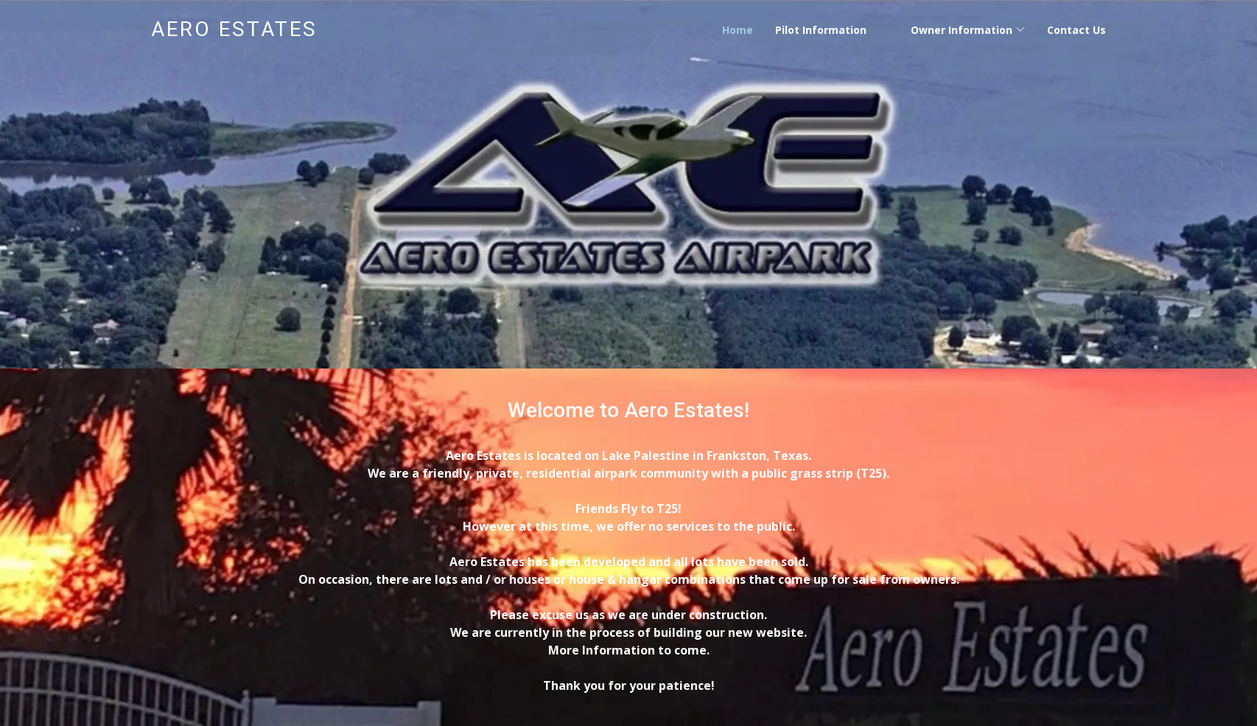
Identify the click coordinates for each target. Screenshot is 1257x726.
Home (737, 30)
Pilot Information (820, 30)
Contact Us (1076, 30)
